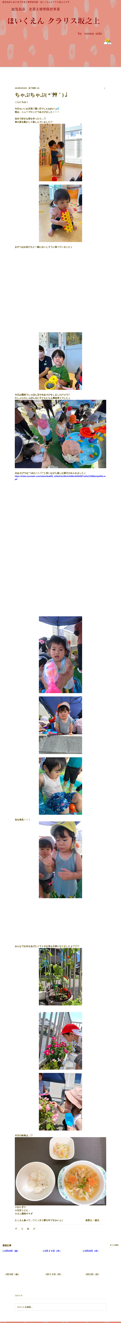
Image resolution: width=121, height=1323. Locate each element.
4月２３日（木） (54, 1274)
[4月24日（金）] (20, 1260)
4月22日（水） (93, 1274)
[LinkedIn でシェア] (28, 1228)
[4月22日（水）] (100, 1260)
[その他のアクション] (104, 88)
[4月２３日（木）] (60, 1260)
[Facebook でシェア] (16, 1228)
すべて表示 (114, 1245)
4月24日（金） (13, 1274)
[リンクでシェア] (34, 1228)
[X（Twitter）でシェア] (22, 1228)
